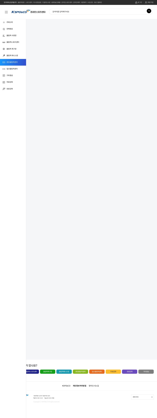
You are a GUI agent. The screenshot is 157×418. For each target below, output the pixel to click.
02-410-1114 (63, 405)
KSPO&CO (77, 391)
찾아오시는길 (105, 391)
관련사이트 (143, 403)
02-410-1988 (79, 405)
